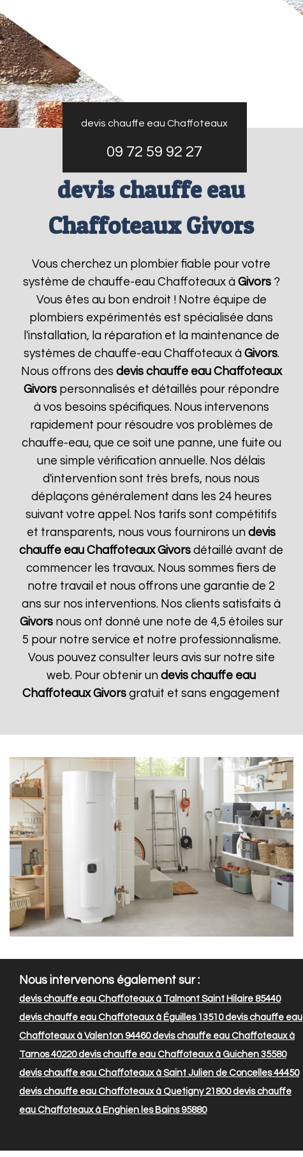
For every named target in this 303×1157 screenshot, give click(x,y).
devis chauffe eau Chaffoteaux (154, 123)
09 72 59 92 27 (154, 152)
